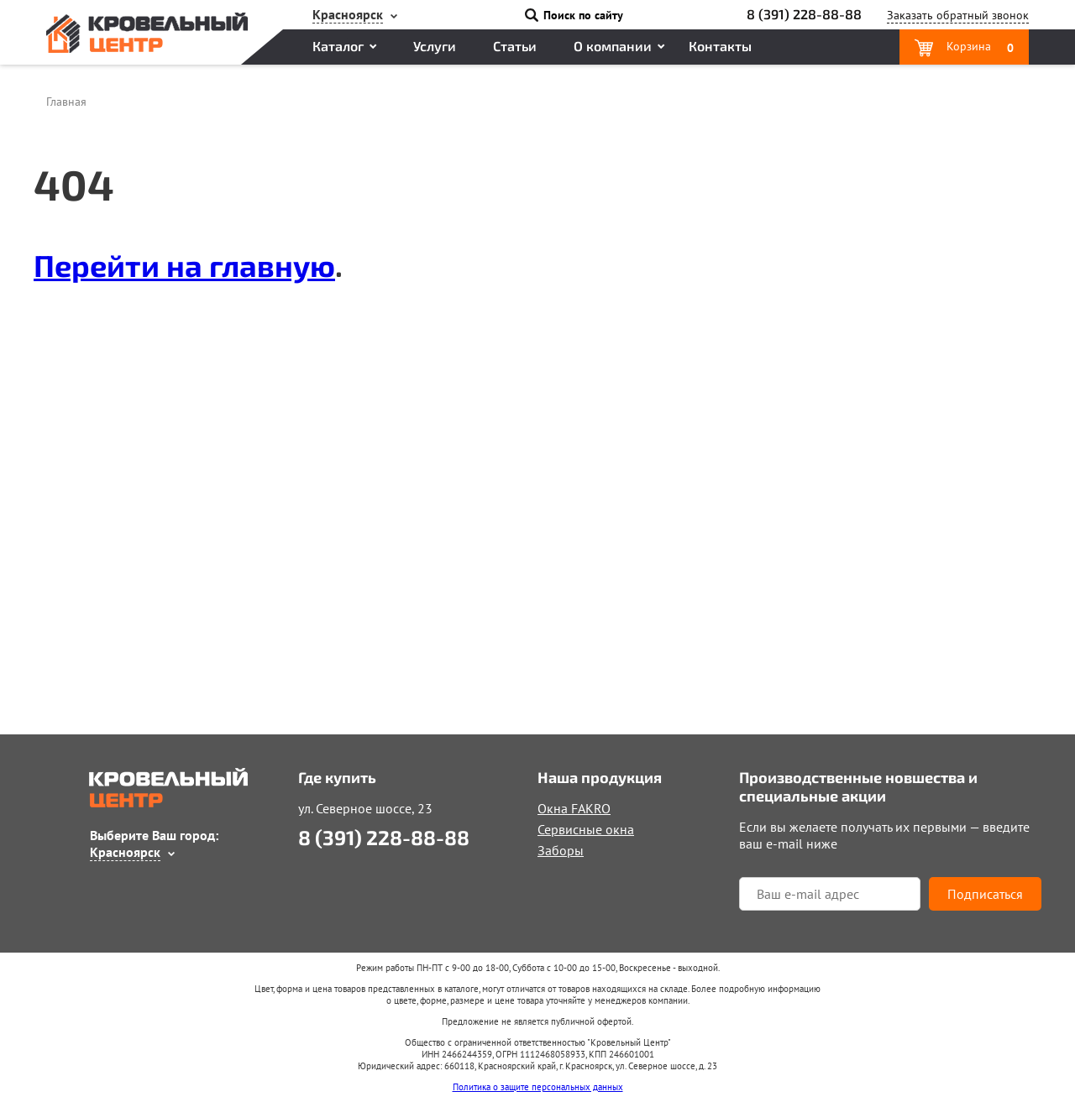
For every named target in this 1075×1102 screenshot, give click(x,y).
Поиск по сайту (583, 15)
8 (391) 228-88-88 (804, 14)
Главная (66, 101)
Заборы (561, 850)
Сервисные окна (586, 829)
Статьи (515, 46)
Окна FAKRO (574, 808)
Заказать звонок (958, 15)
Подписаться (985, 893)
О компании (613, 46)
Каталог (338, 46)
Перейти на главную (184, 265)
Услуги (434, 46)
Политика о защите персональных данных (538, 1087)
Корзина (978, 47)
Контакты (720, 46)
